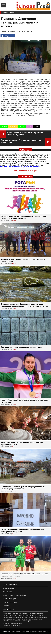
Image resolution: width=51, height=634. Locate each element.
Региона (12, 12)
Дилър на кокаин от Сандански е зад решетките (21, 347)
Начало (5, 12)
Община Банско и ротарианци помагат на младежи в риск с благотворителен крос (23, 217)
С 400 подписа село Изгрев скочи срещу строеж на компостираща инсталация (23, 488)
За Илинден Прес (9, 599)
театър (22, 126)
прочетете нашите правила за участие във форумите (20, 167)
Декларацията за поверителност (15, 595)
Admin (4, 32)
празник (4, 126)
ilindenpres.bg (6, 631)
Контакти (6, 606)
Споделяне (7, 35)
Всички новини (8, 588)
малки (29, 126)
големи (36, 126)
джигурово (13, 126)
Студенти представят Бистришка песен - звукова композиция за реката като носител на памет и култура (24, 305)
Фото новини (7, 592)
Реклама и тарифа (10, 602)
